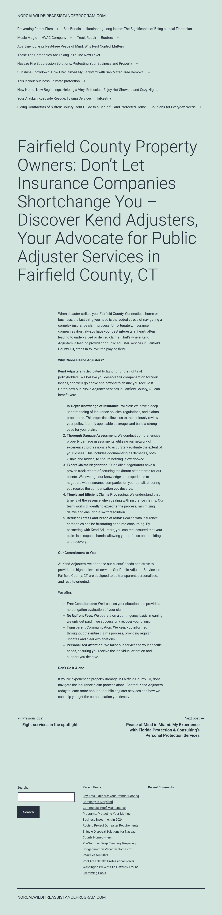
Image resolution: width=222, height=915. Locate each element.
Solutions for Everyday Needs (173, 107)
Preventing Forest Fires (35, 29)
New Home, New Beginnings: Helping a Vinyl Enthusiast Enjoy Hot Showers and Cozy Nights (88, 90)
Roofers (107, 38)
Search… (23, 787)
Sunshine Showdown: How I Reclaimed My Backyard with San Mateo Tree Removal (80, 72)
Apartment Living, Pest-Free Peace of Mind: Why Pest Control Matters (70, 46)
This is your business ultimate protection (48, 81)
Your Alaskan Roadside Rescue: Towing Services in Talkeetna (64, 98)
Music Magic (27, 38)
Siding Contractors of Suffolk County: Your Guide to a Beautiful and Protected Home (81, 107)
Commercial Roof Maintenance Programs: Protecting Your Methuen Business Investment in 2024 (107, 813)
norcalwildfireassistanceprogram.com (61, 15)
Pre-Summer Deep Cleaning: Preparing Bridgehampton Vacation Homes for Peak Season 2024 (109, 849)
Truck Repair (86, 38)
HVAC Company (54, 38)
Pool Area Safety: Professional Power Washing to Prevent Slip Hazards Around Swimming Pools (111, 867)
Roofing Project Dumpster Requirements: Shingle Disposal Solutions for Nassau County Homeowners (111, 831)
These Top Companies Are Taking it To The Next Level (58, 55)
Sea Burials (72, 29)
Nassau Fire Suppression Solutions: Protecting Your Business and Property (74, 63)
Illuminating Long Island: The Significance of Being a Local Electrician (138, 29)
